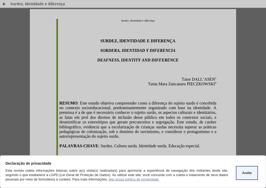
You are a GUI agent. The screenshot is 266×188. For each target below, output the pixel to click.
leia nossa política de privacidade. (134, 179)
